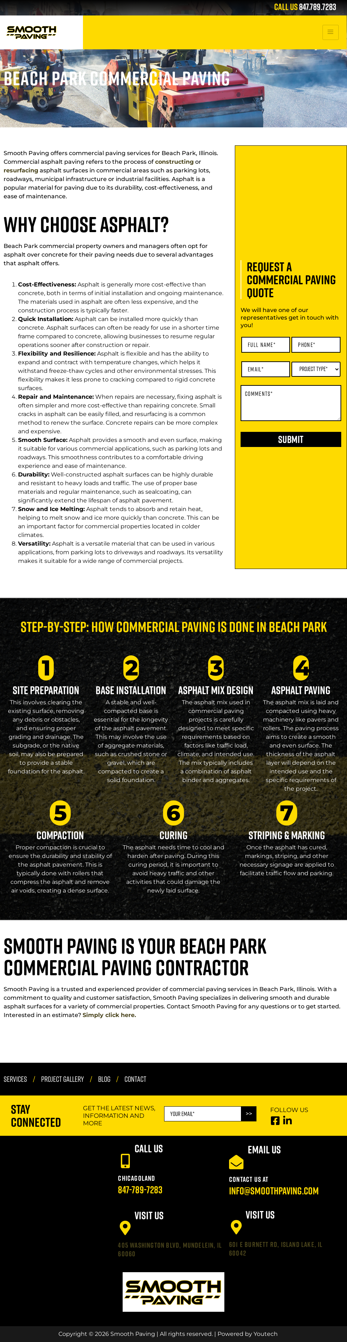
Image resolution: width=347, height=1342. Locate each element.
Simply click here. (109, 1015)
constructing (174, 161)
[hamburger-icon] (330, 32)
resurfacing (21, 170)
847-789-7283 (140, 1190)
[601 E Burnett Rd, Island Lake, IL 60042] (236, 1227)
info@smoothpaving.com (274, 1191)
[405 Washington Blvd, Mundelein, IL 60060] (125, 1228)
